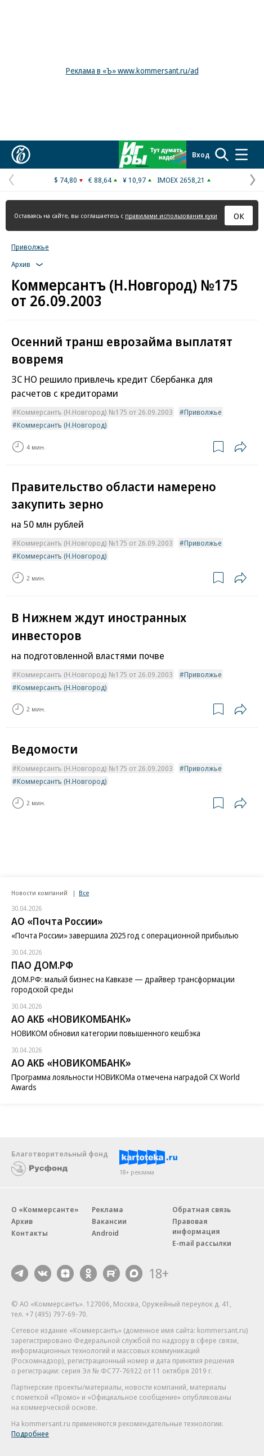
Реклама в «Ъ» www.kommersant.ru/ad (132, 70)
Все (84, 892)
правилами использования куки (171, 215)
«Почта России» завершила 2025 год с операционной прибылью (125, 935)
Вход (201, 154)
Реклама (107, 1209)
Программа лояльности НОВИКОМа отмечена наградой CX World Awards (125, 1082)
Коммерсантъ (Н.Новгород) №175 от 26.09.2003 (95, 412)
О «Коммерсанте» (45, 1209)
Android (105, 1233)
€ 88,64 (99, 180)
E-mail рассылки (201, 1243)
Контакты (29, 1233)
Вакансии (109, 1221)
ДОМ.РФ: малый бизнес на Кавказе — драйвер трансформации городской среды (123, 984)
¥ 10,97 (134, 180)
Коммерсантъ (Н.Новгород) (62, 425)
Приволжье (30, 247)
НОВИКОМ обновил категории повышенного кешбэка (105, 1033)
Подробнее (30, 1433)
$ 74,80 (65, 180)
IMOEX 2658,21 (181, 180)
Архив (22, 1221)
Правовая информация (196, 1226)
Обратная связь (201, 1209)
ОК (239, 215)
